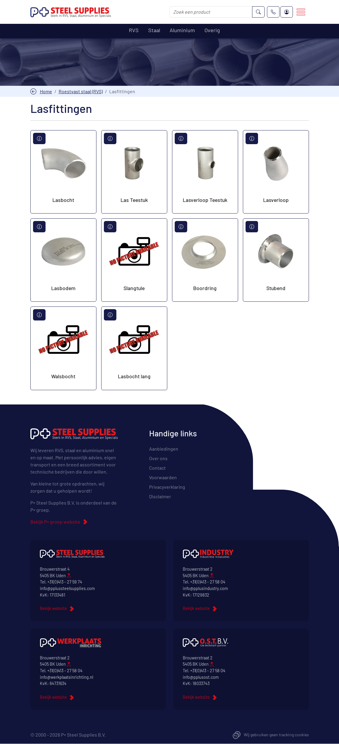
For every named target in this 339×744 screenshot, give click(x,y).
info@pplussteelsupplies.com (67, 588)
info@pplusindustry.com (205, 588)
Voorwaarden (163, 477)
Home (46, 91)
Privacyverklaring (167, 487)
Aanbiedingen (163, 449)
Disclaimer (160, 496)
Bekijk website (53, 608)
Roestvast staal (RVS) (81, 91)
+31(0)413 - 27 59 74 (64, 582)
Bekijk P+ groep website (55, 522)
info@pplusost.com (201, 677)
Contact (157, 468)
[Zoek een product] (210, 12)
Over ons (158, 458)
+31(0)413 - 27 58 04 (207, 582)
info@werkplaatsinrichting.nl (66, 677)
